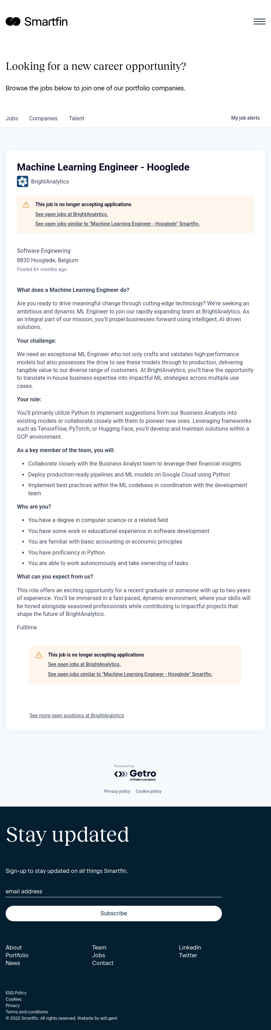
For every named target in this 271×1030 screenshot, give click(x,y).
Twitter (188, 955)
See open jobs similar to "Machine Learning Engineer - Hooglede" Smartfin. (117, 224)
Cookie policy (148, 791)
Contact (103, 963)
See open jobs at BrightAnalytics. (71, 214)
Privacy (13, 1005)
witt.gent (108, 1018)
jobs (12, 118)
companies (43, 118)
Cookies (14, 999)
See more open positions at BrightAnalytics (77, 715)
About (14, 947)
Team (99, 947)
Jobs (98, 955)
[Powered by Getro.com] (135, 773)
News (13, 963)
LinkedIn (190, 947)
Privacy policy (117, 791)
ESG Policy (16, 992)
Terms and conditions (27, 1012)
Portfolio (17, 955)
